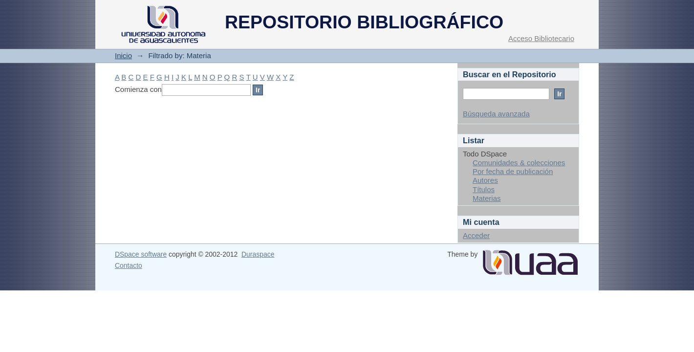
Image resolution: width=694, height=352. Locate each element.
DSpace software (141, 254)
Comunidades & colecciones (519, 162)
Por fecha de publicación (513, 171)
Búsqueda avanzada (496, 114)
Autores (485, 180)
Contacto (128, 265)
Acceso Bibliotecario (541, 38)
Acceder (476, 235)
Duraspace (257, 254)
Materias (487, 198)
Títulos (484, 189)
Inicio (123, 55)
